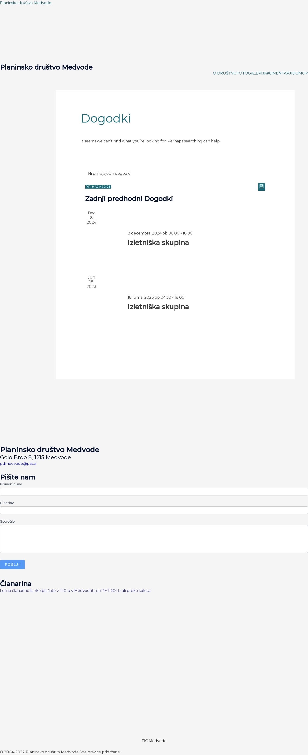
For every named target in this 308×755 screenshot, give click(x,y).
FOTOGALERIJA (252, 73)
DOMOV (300, 73)
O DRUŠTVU (225, 73)
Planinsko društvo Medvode (26, 2)
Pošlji (12, 564)
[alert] (175, 173)
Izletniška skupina (160, 242)
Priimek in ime (11, 484)
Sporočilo (7, 521)
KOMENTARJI (279, 73)
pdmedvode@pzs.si (18, 463)
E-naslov (7, 503)
